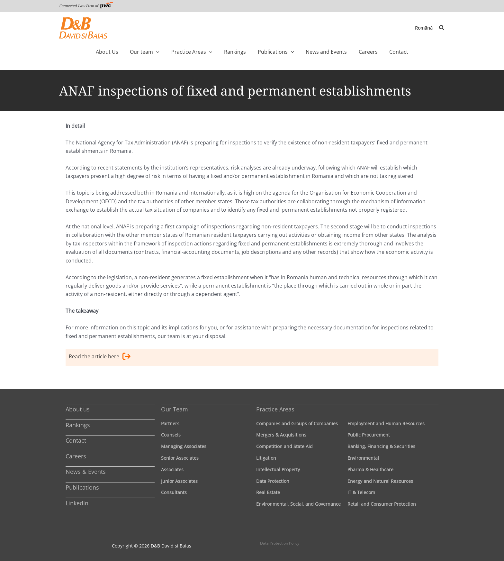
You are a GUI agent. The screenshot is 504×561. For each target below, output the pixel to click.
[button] (442, 28)
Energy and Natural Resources (380, 481)
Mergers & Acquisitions (281, 435)
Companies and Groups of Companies (297, 423)
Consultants (174, 493)
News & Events (86, 472)
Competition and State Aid (284, 446)
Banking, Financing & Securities (381, 446)
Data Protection (272, 481)
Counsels (171, 435)
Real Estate (268, 493)
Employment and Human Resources (386, 423)
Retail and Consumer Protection (381, 504)
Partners (170, 423)
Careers (76, 456)
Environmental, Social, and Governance (298, 504)
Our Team (174, 409)
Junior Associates (179, 481)
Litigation (266, 458)
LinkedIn (77, 503)
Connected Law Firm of (86, 5)
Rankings (78, 425)
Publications (82, 487)
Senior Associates (180, 458)
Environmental (363, 458)
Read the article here (99, 357)
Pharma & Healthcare (370, 469)
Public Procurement (368, 435)
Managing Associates (183, 446)
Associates (172, 469)
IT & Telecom (361, 493)
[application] (169, 52)
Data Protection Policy (279, 543)
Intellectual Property (278, 469)
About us (78, 409)
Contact (76, 440)
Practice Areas (275, 409)
